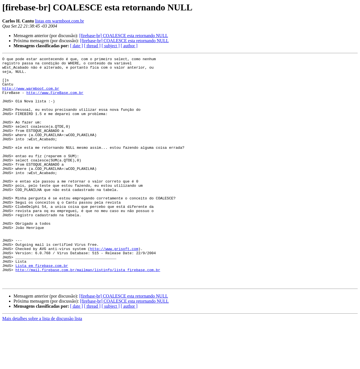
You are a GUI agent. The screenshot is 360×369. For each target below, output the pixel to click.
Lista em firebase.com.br (41, 307)
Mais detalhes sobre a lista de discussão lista (42, 364)
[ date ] (76, 45)
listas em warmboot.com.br (59, 21)
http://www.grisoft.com (114, 287)
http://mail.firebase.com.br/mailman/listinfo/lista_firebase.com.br (87, 312)
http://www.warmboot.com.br (30, 95)
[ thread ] (92, 45)
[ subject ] (111, 45)
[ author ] (129, 45)
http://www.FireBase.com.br (55, 100)
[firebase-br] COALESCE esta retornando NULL (123, 35)
